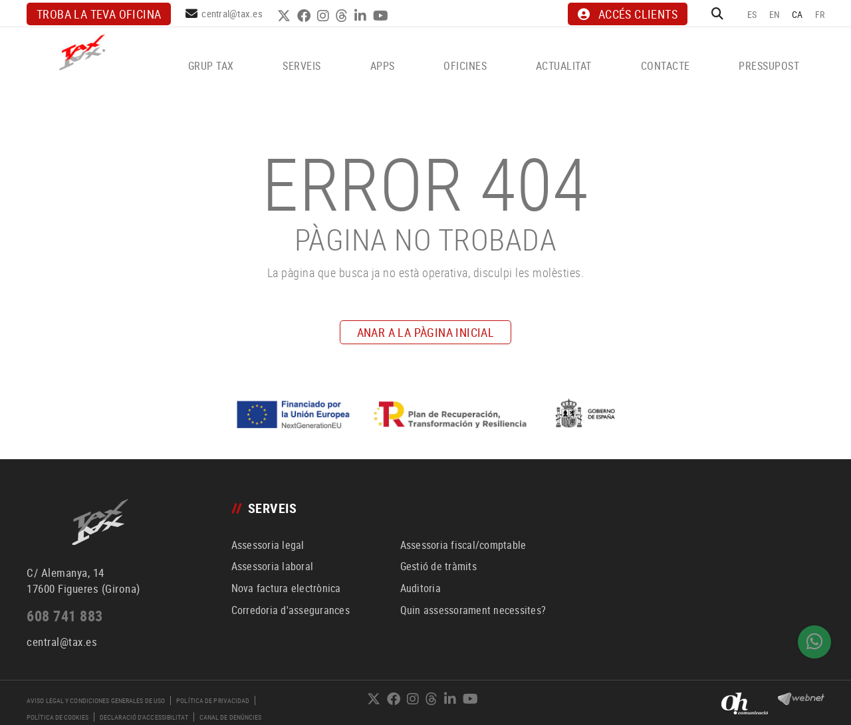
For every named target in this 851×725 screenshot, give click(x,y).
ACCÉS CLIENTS (627, 14)
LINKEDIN (362, 16)
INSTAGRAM (324, 16)
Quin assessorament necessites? (473, 610)
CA (797, 14)
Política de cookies (57, 717)
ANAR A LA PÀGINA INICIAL (426, 332)
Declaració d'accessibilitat (144, 717)
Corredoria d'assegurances (290, 610)
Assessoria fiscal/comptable (463, 545)
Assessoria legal (267, 545)
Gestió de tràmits (438, 566)
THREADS (343, 16)
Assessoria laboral (272, 566)
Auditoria (420, 588)
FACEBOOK (305, 16)
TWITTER (285, 16)
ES (752, 14)
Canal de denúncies (230, 717)
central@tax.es (232, 13)
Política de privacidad (212, 700)
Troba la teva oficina (99, 14)
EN (775, 14)
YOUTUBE (382, 16)
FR (820, 14)
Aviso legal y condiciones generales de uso (96, 700)
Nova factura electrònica (286, 588)
